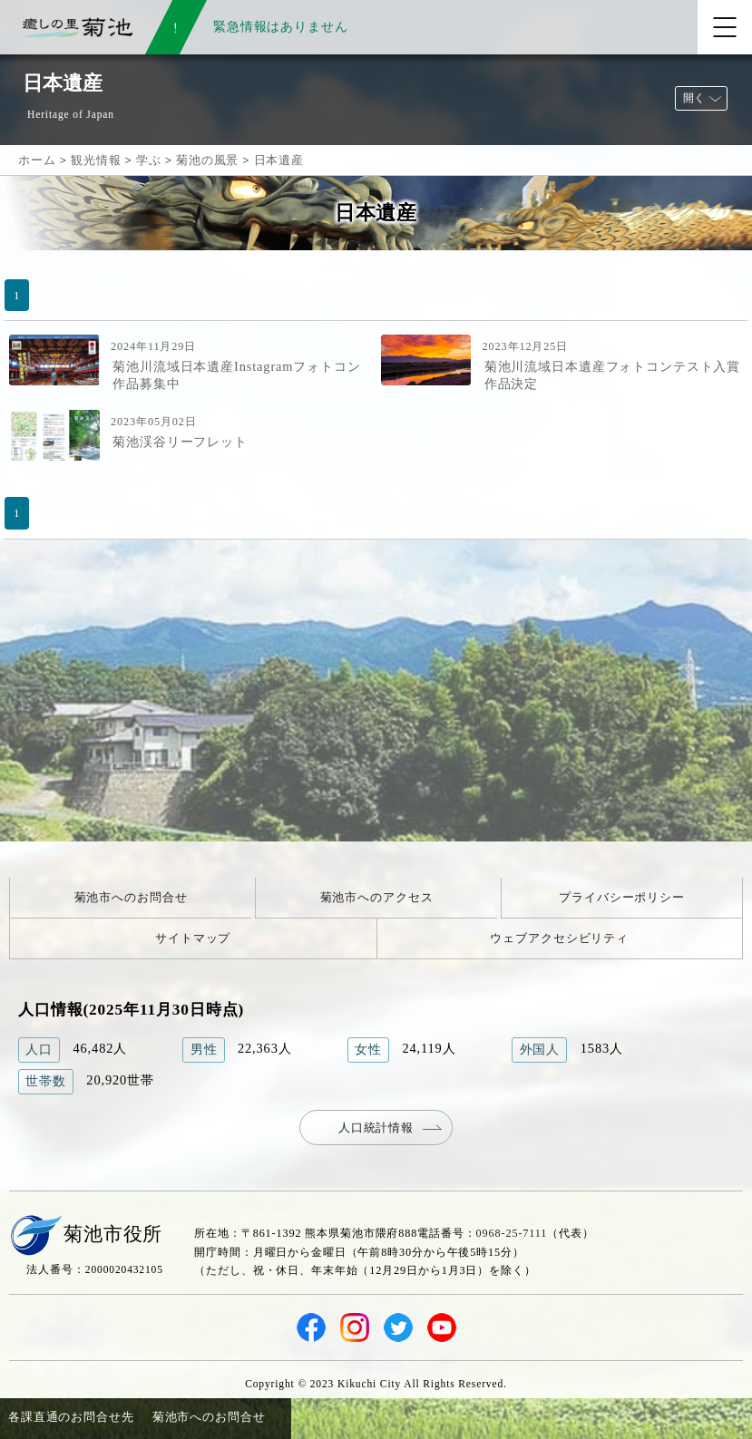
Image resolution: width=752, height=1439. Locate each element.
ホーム (37, 160)
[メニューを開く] (725, 27)
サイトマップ (192, 938)
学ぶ (148, 160)
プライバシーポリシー (622, 897)
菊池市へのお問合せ (131, 897)
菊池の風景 (207, 160)
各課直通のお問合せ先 (71, 1417)
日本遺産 (279, 160)
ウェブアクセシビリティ (559, 938)
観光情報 (96, 160)
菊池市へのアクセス (377, 897)
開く (694, 97)
